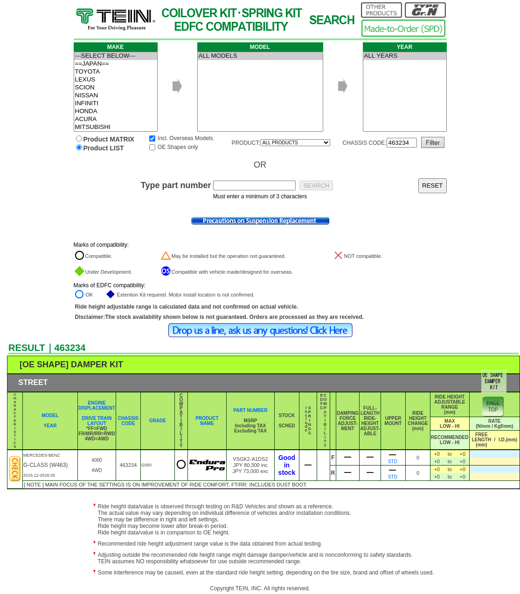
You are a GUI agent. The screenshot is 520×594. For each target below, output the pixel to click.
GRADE (157, 420)
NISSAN (115, 96)
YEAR (50, 425)
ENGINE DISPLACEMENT (96, 405)
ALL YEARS (404, 56)
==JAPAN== (115, 64)
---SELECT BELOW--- (115, 56)
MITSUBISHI (115, 127)
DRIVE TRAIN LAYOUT (97, 421)
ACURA (115, 119)
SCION (115, 88)
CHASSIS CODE (128, 421)
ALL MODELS (260, 56)
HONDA (115, 111)
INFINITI (115, 104)
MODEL (50, 415)
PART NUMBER (250, 410)
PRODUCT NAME (206, 421)
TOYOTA (115, 72)
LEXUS (115, 80)
